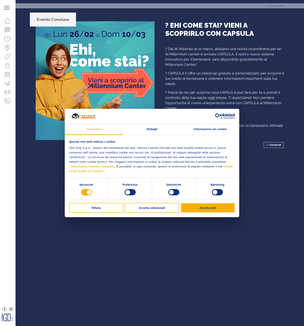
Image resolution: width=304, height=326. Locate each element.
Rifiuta (96, 207)
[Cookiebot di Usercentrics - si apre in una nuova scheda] (218, 116)
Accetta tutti (207, 207)
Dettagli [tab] (152, 129)
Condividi (273, 145)
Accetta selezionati (152, 207)
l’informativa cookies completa (92, 166)
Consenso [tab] (94, 129)
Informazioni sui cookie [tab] (210, 129)
